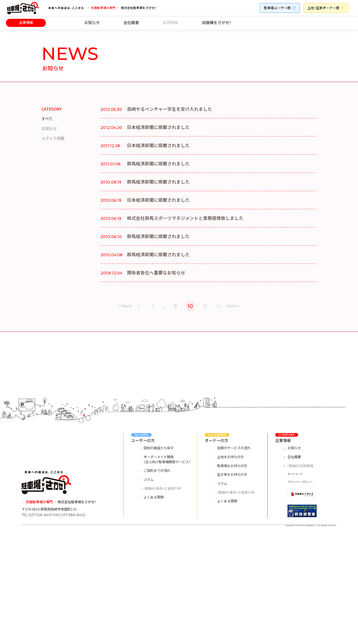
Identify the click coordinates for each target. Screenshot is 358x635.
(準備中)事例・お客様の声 (162, 586)
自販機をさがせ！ (216, 22)
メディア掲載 (53, 138)
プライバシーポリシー (300, 580)
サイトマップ (295, 572)
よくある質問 (153, 595)
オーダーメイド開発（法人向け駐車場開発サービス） (166, 558)
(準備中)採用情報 (300, 564)
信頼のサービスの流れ (234, 546)
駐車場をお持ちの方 (232, 563)
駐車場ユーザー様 (277, 7)
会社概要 (131, 22)
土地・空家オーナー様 (323, 7)
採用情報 (170, 22)
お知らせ (92, 22)
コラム (148, 577)
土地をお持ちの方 (230, 555)
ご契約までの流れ (156, 569)
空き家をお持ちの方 (232, 572)
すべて (47, 118)
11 (205, 306)
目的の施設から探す (158, 546)
